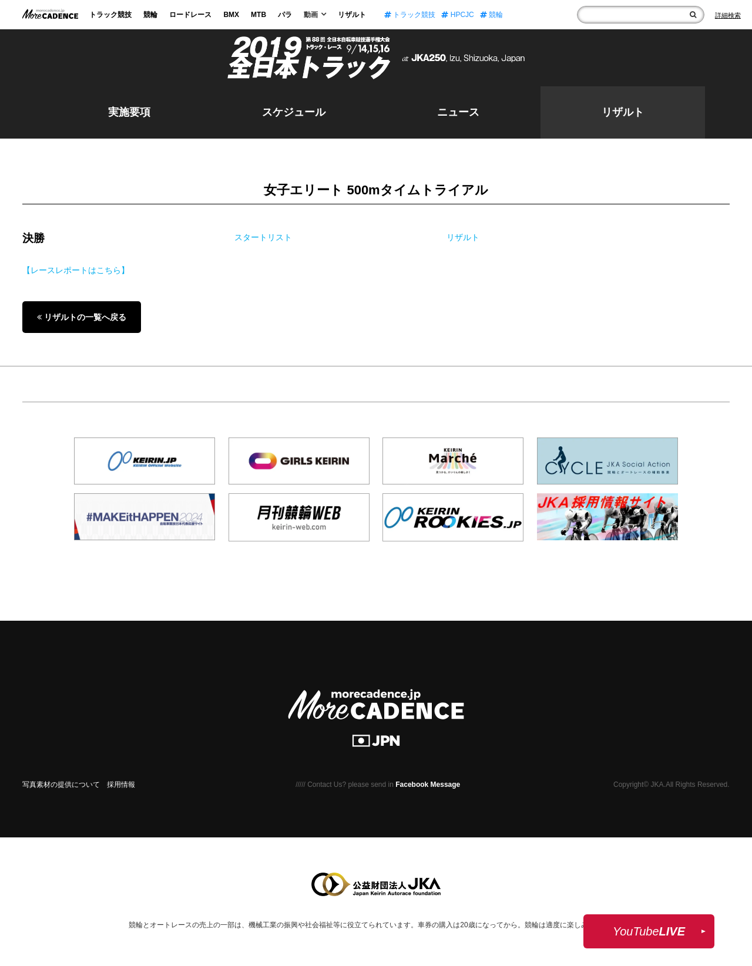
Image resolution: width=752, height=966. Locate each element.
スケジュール (293, 112)
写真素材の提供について (61, 784)
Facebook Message (427, 784)
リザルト (352, 15)
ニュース (458, 112)
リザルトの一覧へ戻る (81, 317)
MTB (258, 15)
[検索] (693, 14)
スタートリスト (263, 237)
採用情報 (121, 784)
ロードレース (190, 15)
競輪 (150, 15)
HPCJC (457, 15)
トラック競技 (110, 15)
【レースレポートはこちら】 (75, 270)
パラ (285, 15)
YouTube (649, 931)
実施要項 (129, 112)
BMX (231, 15)
